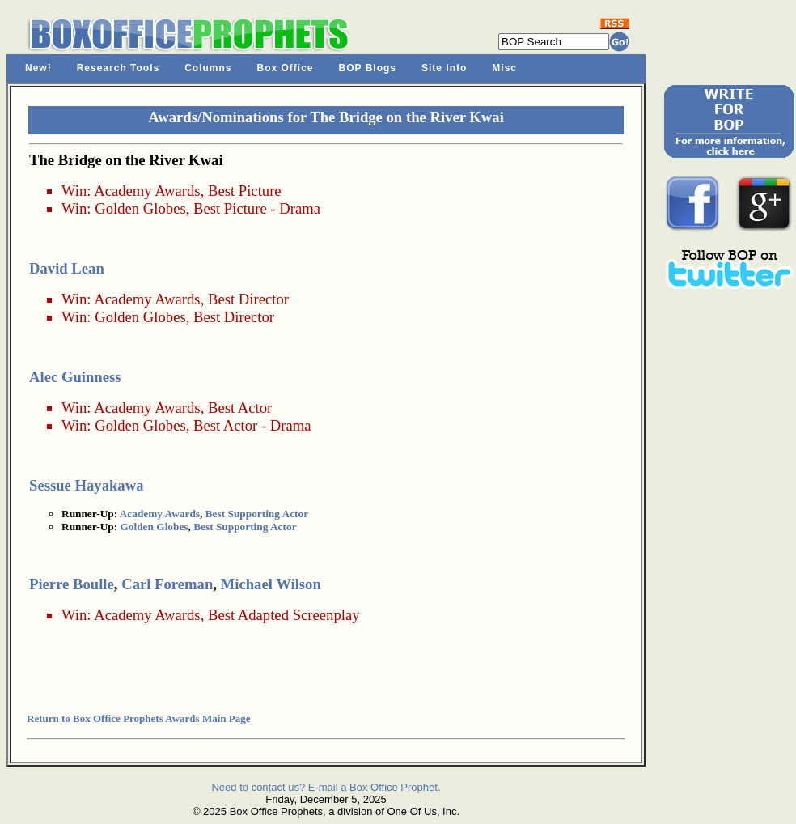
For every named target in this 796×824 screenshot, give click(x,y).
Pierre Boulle (71, 584)
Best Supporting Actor (256, 514)
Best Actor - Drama (252, 425)
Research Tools (118, 68)
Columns (207, 68)
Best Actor (240, 407)
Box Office (285, 68)
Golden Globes (140, 208)
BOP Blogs (367, 68)
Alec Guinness (75, 376)
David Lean (66, 268)
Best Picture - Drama (256, 208)
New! (38, 68)
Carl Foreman (167, 584)
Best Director (248, 299)
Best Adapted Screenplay (284, 614)
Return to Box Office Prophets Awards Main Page (138, 718)
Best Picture (245, 190)
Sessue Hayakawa (86, 485)
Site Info (444, 68)
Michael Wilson (271, 584)
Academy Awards (147, 190)
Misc (504, 68)
